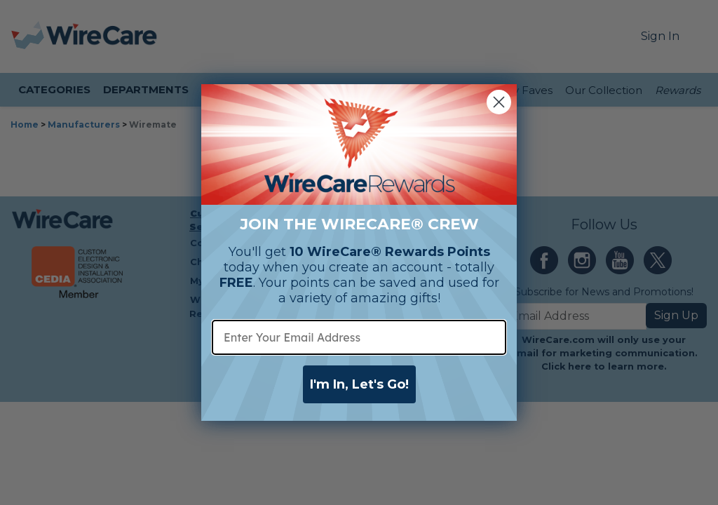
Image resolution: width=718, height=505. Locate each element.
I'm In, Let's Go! (359, 384)
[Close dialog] (499, 102)
